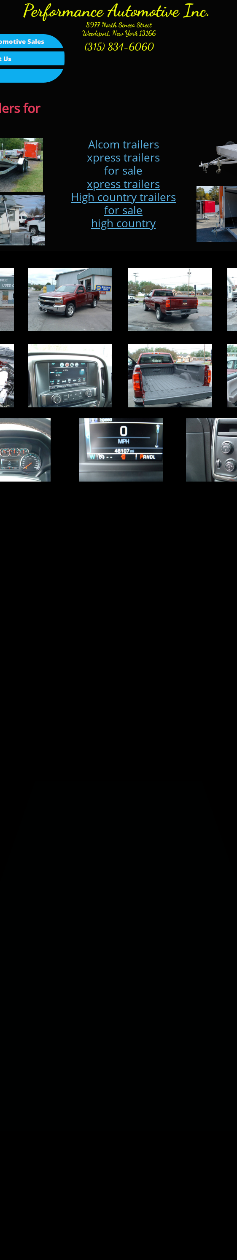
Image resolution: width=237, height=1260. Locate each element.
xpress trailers (123, 183)
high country (123, 223)
